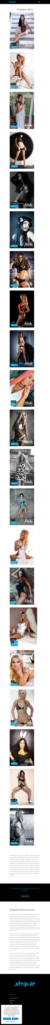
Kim (12, 681)
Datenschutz (15, 1019)
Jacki (13, 480)
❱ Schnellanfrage (13, 998)
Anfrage (13, 47)
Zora (12, 84)
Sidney (13, 761)
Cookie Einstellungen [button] (10, 1021)
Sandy (13, 560)
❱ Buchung (12, 1000)
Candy (13, 441)
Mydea (13, 44)
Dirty (13, 243)
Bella (13, 282)
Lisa (12, 721)
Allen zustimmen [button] (7, 1019)
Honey (13, 322)
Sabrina (13, 124)
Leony (13, 840)
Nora (13, 362)
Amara (13, 401)
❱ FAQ (11, 1003)
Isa (12, 642)
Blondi (13, 639)
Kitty (13, 520)
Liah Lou (13, 800)
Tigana (13, 599)
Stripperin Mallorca (17, 203)
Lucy (12, 163)
